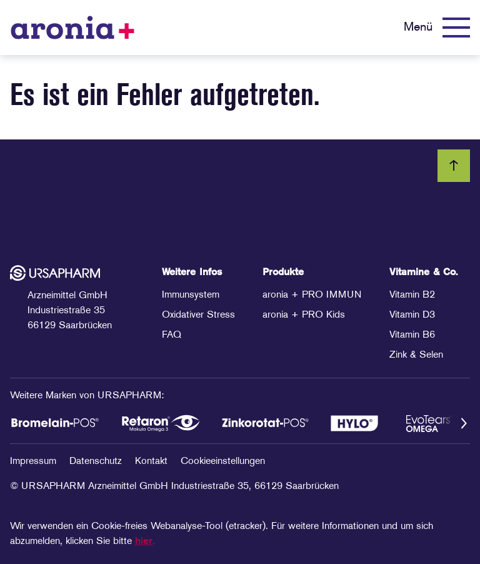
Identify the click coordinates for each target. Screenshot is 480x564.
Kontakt (153, 461)
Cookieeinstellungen (223, 461)
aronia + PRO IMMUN (311, 295)
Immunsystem (190, 295)
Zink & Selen (416, 355)
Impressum (34, 461)
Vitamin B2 (412, 295)
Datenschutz (97, 461)
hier (143, 541)
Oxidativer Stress (198, 315)
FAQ (171, 335)
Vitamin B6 (412, 335)
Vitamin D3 (412, 315)
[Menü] (437, 28)
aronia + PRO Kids (303, 315)
